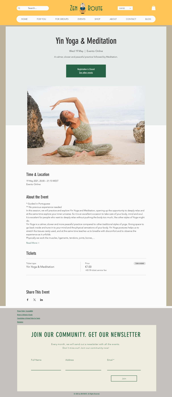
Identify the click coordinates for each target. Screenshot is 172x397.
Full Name (36, 360)
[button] (125, 8)
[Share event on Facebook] (27, 300)
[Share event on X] (34, 300)
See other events (86, 72)
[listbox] (125, 8)
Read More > (32, 242)
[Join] (124, 378)
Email (110, 360)
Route (95, 8)
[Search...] (32, 8)
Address (69, 360)
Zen (74, 8)
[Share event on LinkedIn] (41, 300)
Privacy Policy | (21, 311)
